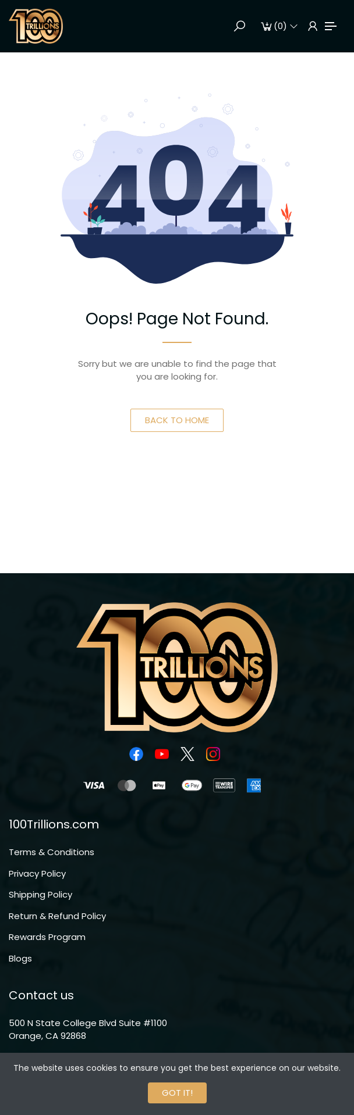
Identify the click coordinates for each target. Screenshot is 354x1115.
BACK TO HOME (177, 420)
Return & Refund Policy (57, 916)
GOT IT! (177, 1093)
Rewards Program (47, 937)
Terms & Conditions (51, 852)
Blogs (20, 958)
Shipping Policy (40, 894)
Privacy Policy (37, 873)
